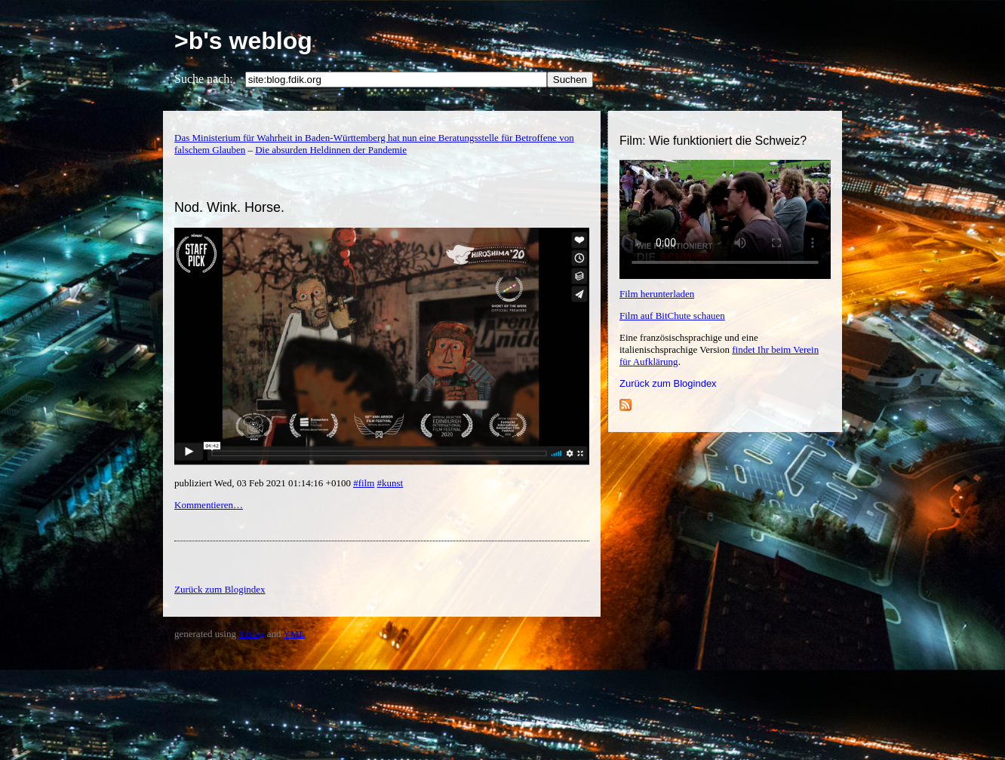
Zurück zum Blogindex (668, 383)
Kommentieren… (208, 504)
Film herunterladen (656, 293)
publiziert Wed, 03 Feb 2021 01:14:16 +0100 (263, 483)
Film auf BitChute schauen (672, 315)
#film (363, 483)
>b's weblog (243, 40)
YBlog (251, 633)
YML (294, 633)
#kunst (390, 483)
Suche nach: (203, 78)
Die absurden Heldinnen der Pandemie (331, 149)
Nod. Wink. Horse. (229, 207)
